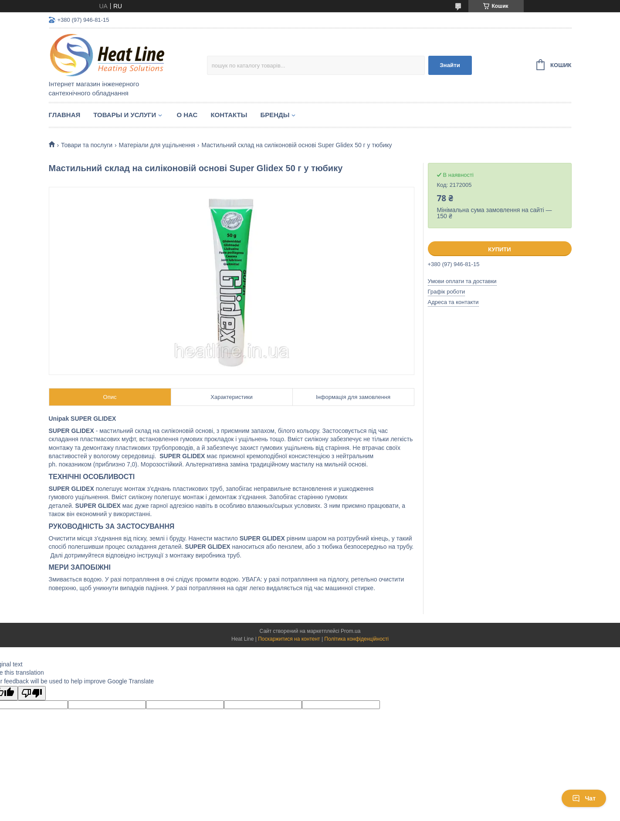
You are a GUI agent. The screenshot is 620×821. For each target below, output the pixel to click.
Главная (65, 114)
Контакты (228, 114)
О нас (186, 114)
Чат (584, 798)
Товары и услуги (124, 114)
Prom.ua (350, 631)
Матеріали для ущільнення (157, 145)
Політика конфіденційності (356, 639)
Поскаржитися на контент (289, 639)
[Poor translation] (32, 693)
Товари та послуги (86, 145)
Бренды (274, 114)
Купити (499, 249)
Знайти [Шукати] (450, 65)
